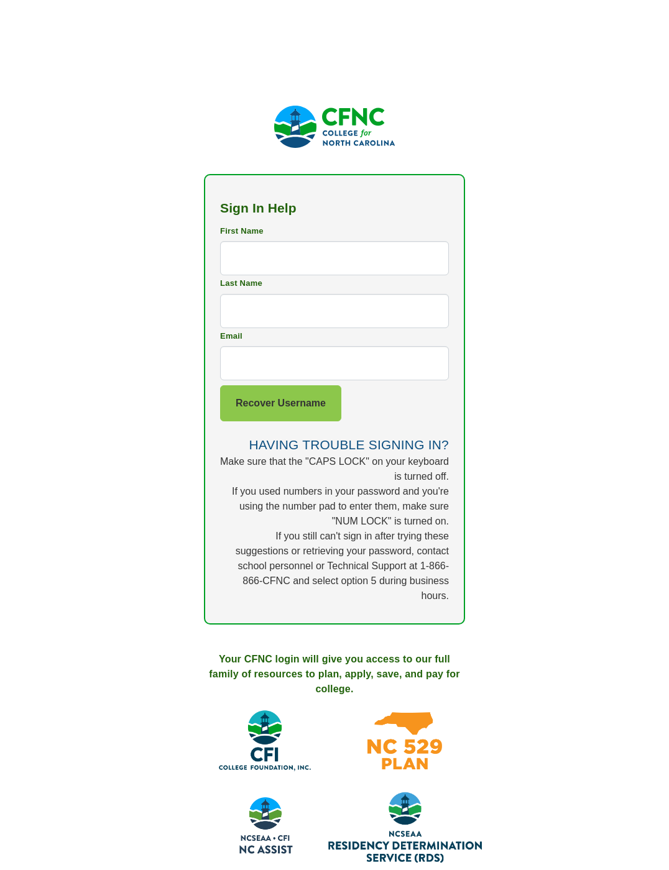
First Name (242, 231)
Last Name (241, 283)
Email (231, 336)
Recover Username (281, 403)
